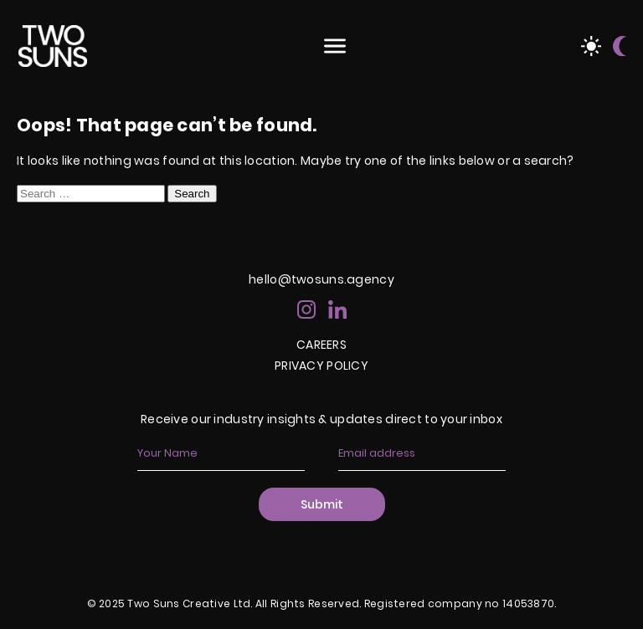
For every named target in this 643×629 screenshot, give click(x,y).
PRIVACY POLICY (321, 365)
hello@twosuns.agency (321, 279)
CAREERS (321, 344)
